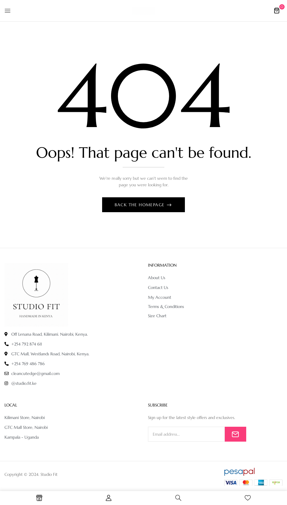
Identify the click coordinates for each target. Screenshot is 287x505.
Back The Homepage (140, 204)
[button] (277, 10)
